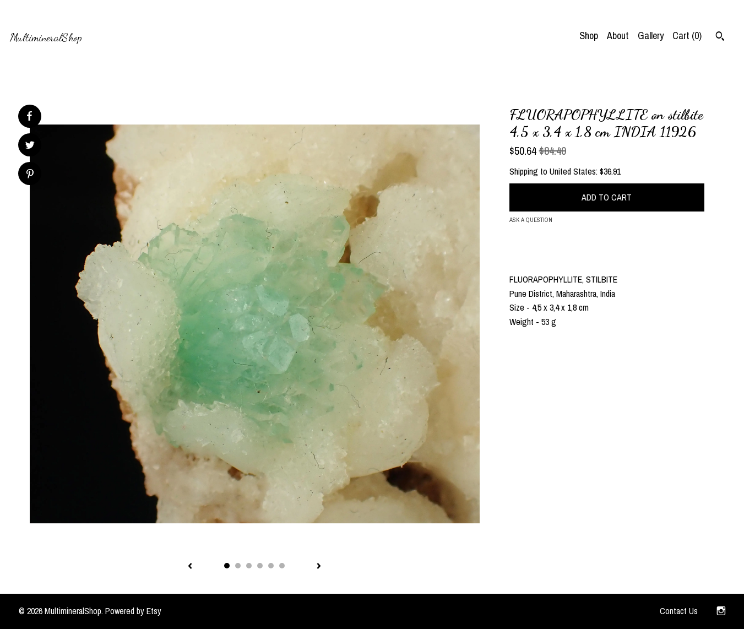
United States (573, 171)
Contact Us (679, 611)
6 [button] (282, 565)
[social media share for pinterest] (30, 175)
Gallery (651, 35)
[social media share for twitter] (30, 146)
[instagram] (721, 611)
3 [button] (249, 565)
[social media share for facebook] (29, 116)
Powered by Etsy (133, 611)
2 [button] (238, 565)
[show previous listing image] (190, 566)
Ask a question (530, 220)
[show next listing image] (318, 566)
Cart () (687, 35)
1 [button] (227, 565)
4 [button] (260, 565)
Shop (588, 35)
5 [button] (271, 565)
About (618, 35)
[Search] (720, 37)
